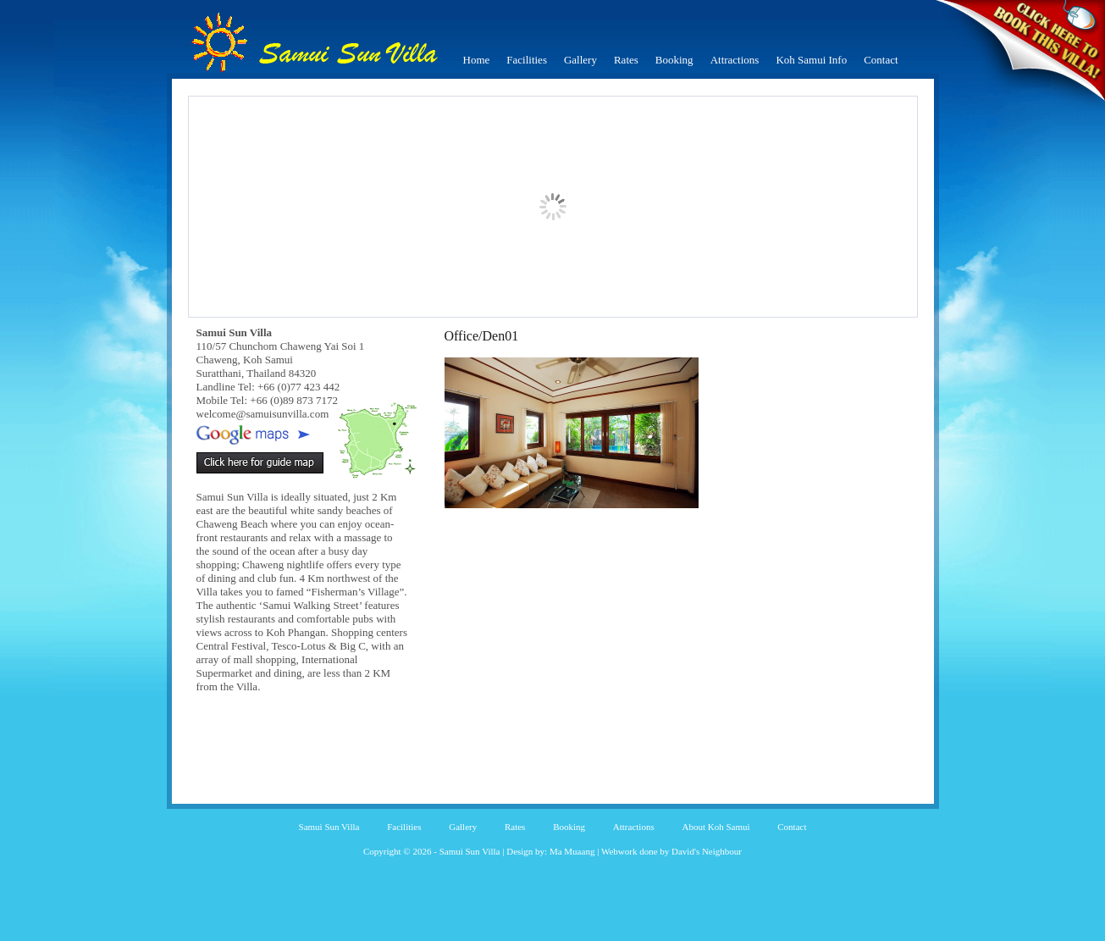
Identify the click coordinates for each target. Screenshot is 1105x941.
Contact (881, 59)
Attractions (735, 59)
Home (476, 59)
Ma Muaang (572, 851)
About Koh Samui (715, 827)
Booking (674, 59)
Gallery (580, 59)
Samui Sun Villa (329, 827)
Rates (626, 59)
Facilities (526, 59)
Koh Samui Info (811, 59)
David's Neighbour (706, 851)
